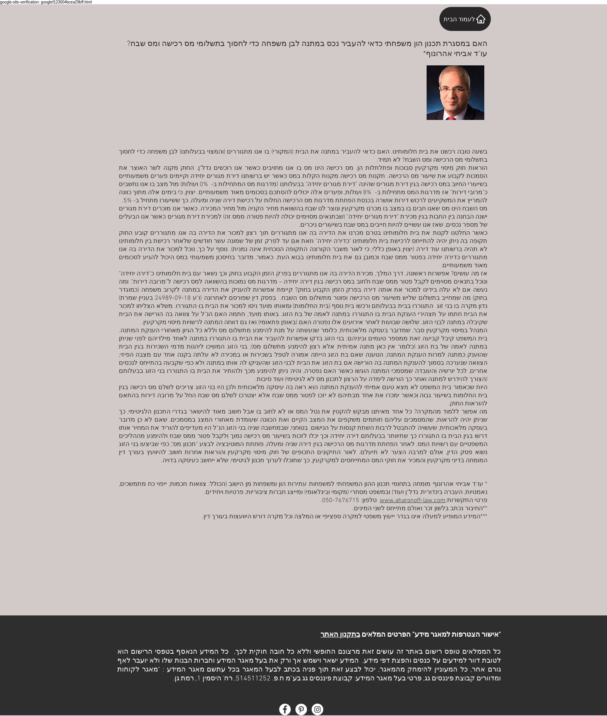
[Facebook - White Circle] (285, 709)
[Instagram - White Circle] (317, 709)
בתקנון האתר (340, 635)
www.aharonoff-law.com (413, 500)
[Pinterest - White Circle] (301, 709)
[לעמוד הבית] (465, 19)
